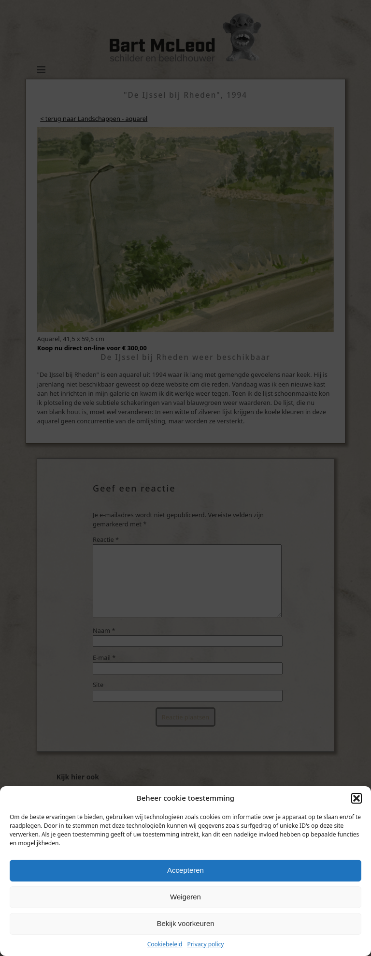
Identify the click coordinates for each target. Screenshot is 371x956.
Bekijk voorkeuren (185, 923)
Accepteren (185, 870)
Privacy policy (205, 944)
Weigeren (185, 897)
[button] (356, 798)
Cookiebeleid (165, 944)
